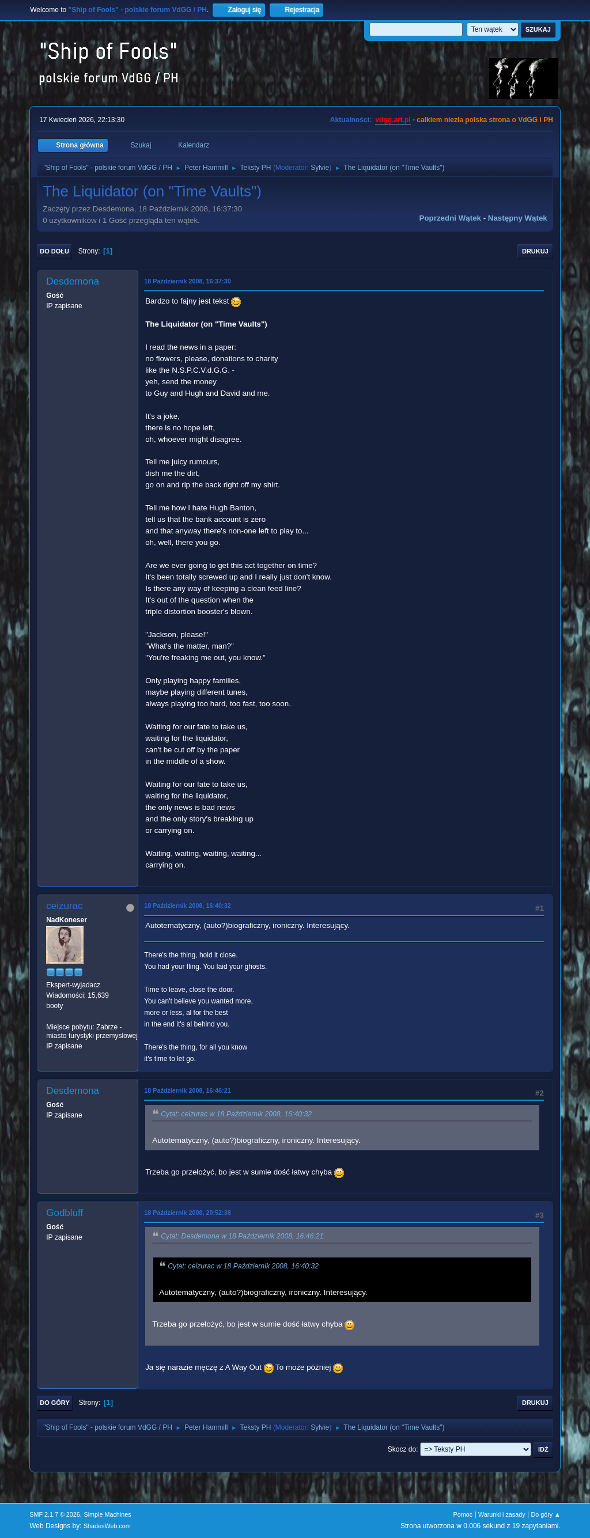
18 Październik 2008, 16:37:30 (187, 281)
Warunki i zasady (501, 1514)
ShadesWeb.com (107, 1525)
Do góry (55, 1402)
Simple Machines (107, 1514)
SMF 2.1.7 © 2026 (54, 1514)
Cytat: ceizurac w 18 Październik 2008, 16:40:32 (236, 1114)
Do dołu (54, 251)
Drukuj (535, 251)
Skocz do (402, 1449)
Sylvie (320, 168)
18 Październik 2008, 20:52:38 (187, 1212)
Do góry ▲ (545, 1514)
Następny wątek (517, 218)
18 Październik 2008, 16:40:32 (187, 905)
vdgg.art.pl (392, 120)
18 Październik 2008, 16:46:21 (187, 1090)
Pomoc (463, 1514)
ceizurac (64, 905)
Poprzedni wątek (450, 218)
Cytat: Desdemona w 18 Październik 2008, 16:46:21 (242, 1236)
